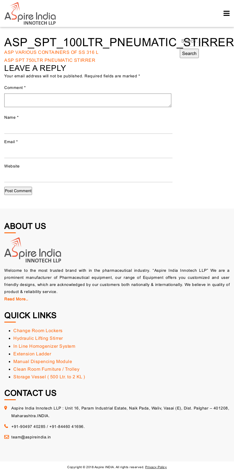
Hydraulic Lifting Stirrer (38, 338)
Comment (15, 87)
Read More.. (16, 299)
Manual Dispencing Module (42, 361)
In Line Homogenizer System (44, 346)
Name (11, 117)
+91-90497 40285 (28, 426)
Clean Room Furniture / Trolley (46, 369)
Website (12, 166)
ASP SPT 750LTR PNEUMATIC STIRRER (49, 60)
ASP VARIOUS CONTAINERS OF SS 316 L (51, 52)
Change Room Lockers (38, 330)
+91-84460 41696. (67, 426)
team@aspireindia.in (31, 437)
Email (11, 141)
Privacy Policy (156, 467)
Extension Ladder (32, 353)
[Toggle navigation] (226, 13)
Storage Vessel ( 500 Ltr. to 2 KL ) (49, 376)
